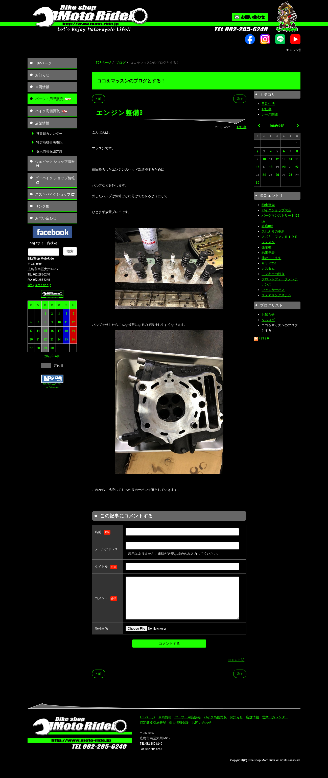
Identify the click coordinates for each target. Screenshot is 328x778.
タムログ (268, 320)
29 (45, 348)
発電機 (266, 247)
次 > (240, 99)
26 (73, 339)
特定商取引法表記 (49, 142)
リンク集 (42, 206)
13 (31, 331)
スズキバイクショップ (55, 194)
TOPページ (43, 63)
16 (52, 331)
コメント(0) (236, 660)
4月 (57, 356)
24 (59, 339)
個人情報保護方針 (49, 151)
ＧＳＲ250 (269, 263)
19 (73, 331)
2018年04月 (277, 126)
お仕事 (241, 127)
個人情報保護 (179, 722)
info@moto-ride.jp (39, 285)
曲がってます (271, 258)
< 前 (98, 99)
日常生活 (268, 104)
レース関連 (270, 114)
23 (52, 339)
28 (38, 348)
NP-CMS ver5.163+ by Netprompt (52, 385)
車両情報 (42, 87)
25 (66, 339)
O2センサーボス (273, 290)
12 (73, 322)
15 (45, 331)
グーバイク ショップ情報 (55, 180)
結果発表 (268, 253)
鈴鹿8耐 (267, 226)
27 (31, 348)
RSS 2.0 (261, 338)
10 (59, 322)
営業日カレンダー (49, 133)
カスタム (268, 268)
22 (45, 339)
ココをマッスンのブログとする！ (131, 80)
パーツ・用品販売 (49, 99)
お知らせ (42, 75)
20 (31, 339)
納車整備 (268, 205)
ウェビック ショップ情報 (55, 163)
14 (38, 331)
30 (52, 348)
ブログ (121, 62)
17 (59, 331)
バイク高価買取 (47, 111)
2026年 (49, 356)
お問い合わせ (45, 218)
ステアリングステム (276, 295)
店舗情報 (42, 123)
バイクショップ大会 (276, 210)
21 (38, 339)
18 (66, 331)
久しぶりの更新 (273, 231)
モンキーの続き (273, 274)
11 (66, 322)
